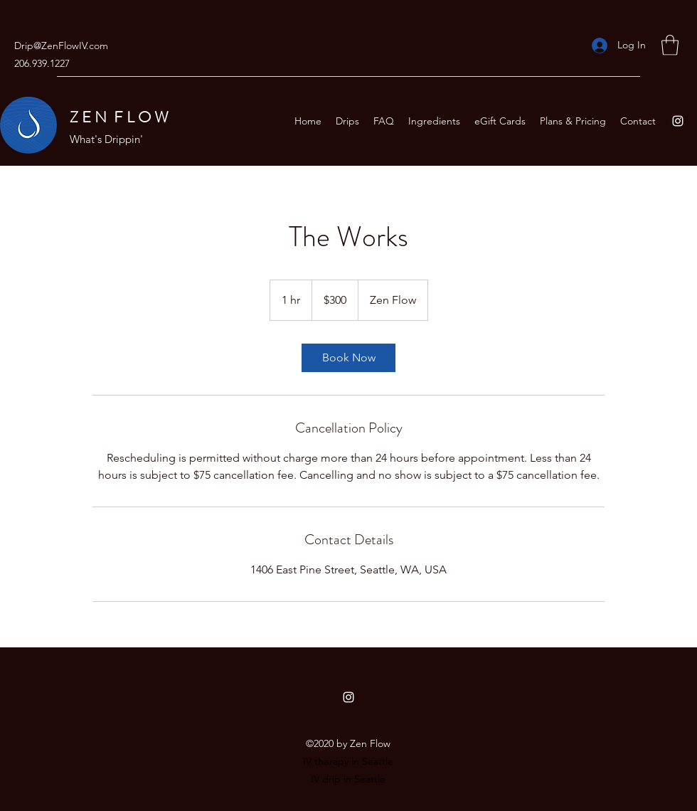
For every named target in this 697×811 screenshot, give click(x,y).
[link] (348, 358)
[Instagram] (678, 121)
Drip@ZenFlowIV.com (61, 45)
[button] (670, 45)
